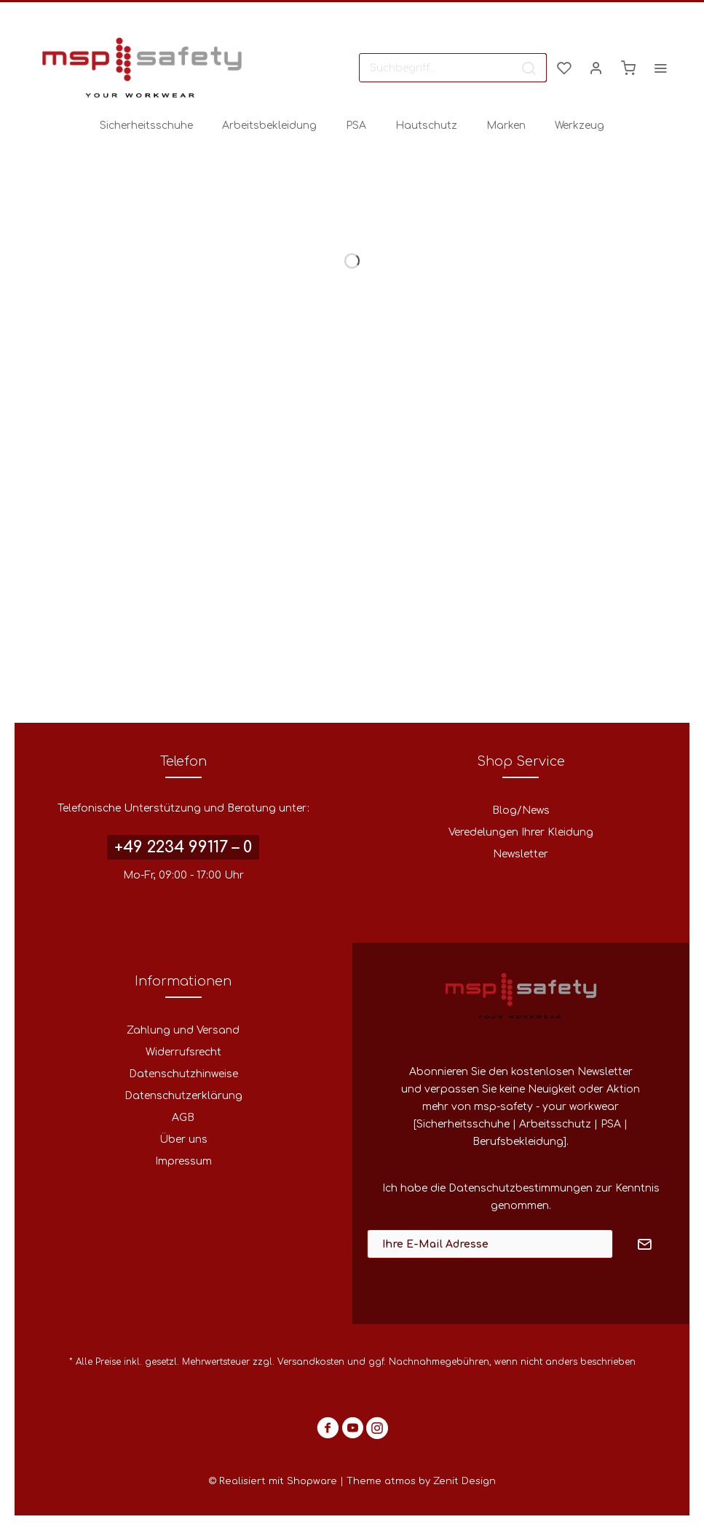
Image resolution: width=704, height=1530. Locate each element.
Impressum (183, 1161)
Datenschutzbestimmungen (520, 1188)
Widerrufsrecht (183, 1052)
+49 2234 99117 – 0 (183, 847)
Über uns (183, 1139)
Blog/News (521, 810)
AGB (183, 1117)
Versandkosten (310, 1362)
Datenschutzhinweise (183, 1074)
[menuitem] (453, 67)
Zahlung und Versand (183, 1030)
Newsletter (520, 854)
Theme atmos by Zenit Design (421, 1481)
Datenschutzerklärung (183, 1095)
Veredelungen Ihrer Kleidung (520, 832)
